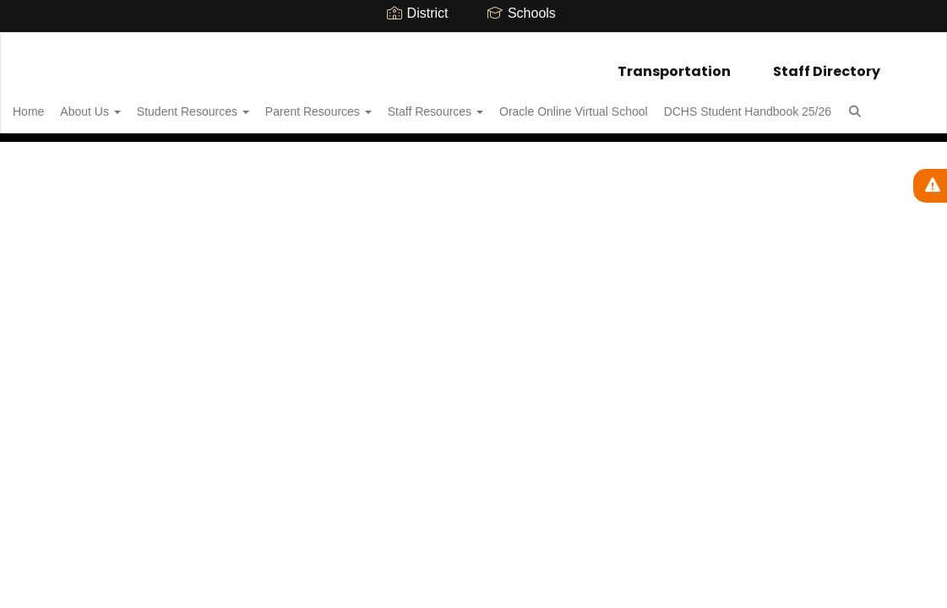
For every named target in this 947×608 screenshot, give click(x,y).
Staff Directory (826, 63)
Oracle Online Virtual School (646, 103)
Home (54, 103)
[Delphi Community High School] (473, 43)
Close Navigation (317, 152)
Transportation (674, 63)
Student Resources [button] (238, 103)
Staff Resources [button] (499, 103)
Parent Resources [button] (372, 103)
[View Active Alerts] (930, 186)
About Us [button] (125, 103)
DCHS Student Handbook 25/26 (122, 145)
